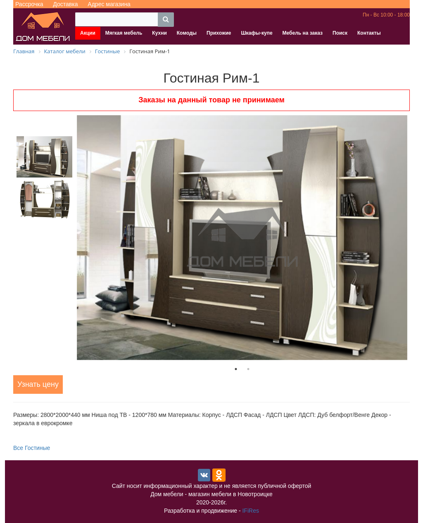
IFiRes (250, 510)
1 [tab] (236, 369)
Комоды (187, 33)
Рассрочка (29, 4)
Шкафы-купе (256, 33)
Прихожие (219, 33)
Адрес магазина (109, 4)
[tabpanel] (242, 237)
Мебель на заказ (303, 33)
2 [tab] (248, 369)
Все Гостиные (31, 448)
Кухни (159, 33)
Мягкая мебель (124, 33)
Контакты (369, 33)
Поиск (340, 33)
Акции (87, 33)
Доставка (65, 4)
